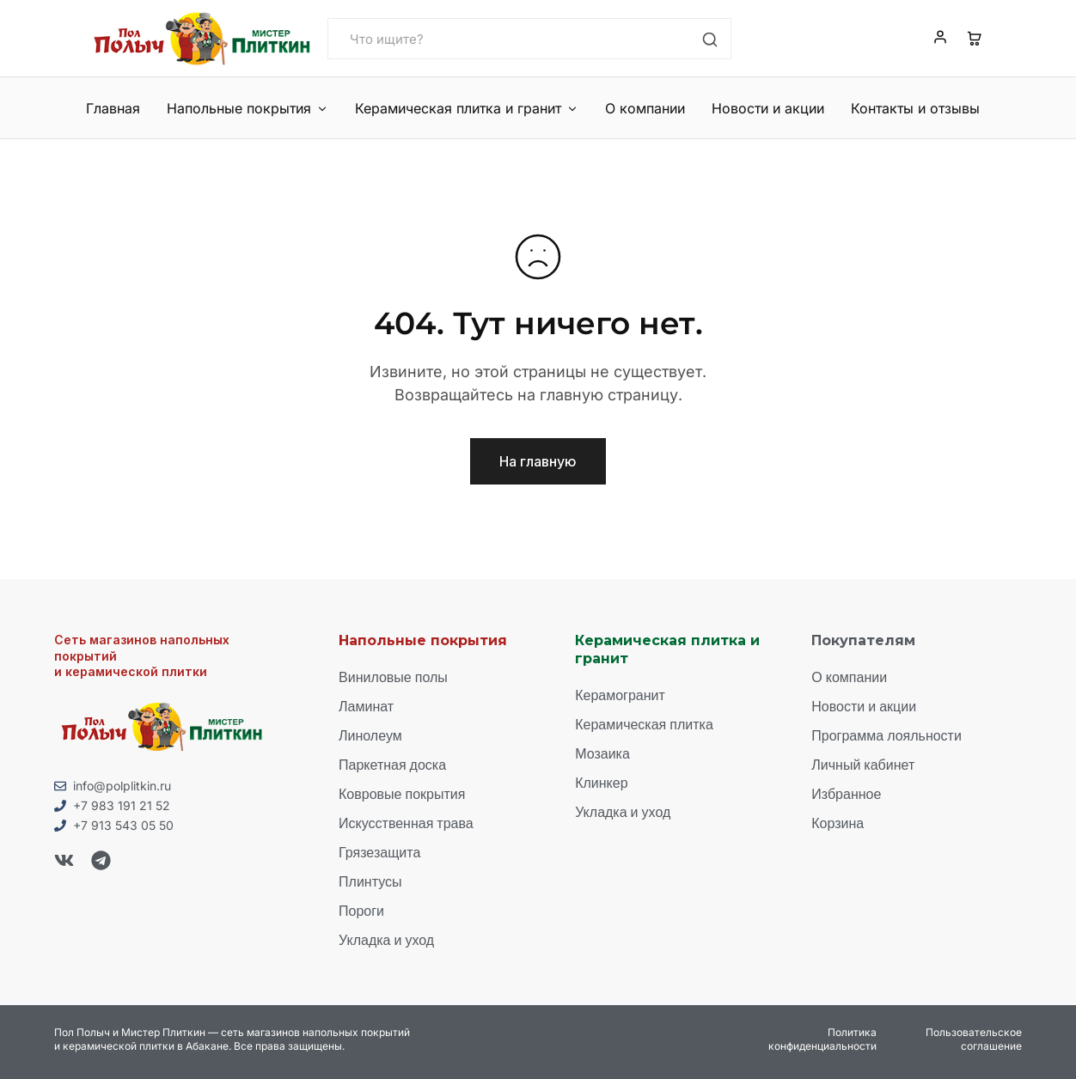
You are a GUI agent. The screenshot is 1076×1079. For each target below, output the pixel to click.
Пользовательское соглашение (974, 1039)
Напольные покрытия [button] (247, 108)
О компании (645, 108)
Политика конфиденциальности (822, 1039)
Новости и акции (768, 108)
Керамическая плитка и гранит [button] (466, 108)
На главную (538, 461)
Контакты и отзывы (915, 108)
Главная (113, 108)
